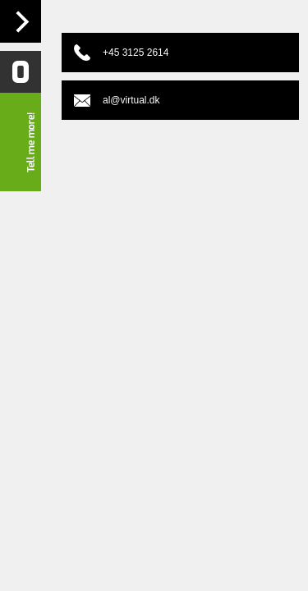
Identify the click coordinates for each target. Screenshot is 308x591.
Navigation (20, 21)
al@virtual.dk (131, 100)
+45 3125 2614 (135, 52)
